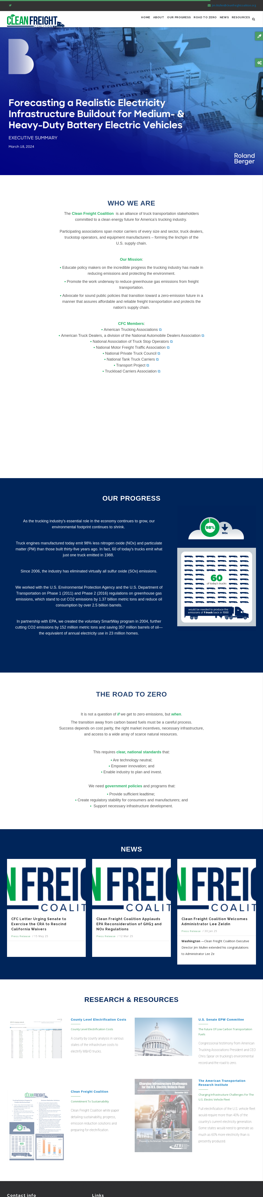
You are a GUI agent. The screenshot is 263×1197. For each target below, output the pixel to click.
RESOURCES (239, 20)
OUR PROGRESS (168, 20)
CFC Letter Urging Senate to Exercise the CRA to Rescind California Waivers (38, 926)
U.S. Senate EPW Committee (221, 1022)
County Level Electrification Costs (98, 1022)
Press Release (20, 938)
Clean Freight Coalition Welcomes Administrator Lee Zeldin (215, 923)
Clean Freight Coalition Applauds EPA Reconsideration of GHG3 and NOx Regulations (129, 926)
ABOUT (145, 20)
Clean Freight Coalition (89, 1094)
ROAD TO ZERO (198, 20)
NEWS (220, 20)
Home (129, 20)
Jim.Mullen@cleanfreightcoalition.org (231, 5)
